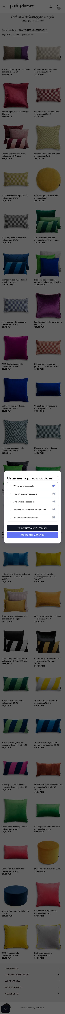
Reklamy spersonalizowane (26, 517)
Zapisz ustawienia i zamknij (32, 528)
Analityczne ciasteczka (24, 502)
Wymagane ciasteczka (24, 486)
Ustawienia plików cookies (29, 478)
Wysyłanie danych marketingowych (30, 510)
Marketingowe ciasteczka (25, 494)
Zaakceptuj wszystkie (32, 535)
